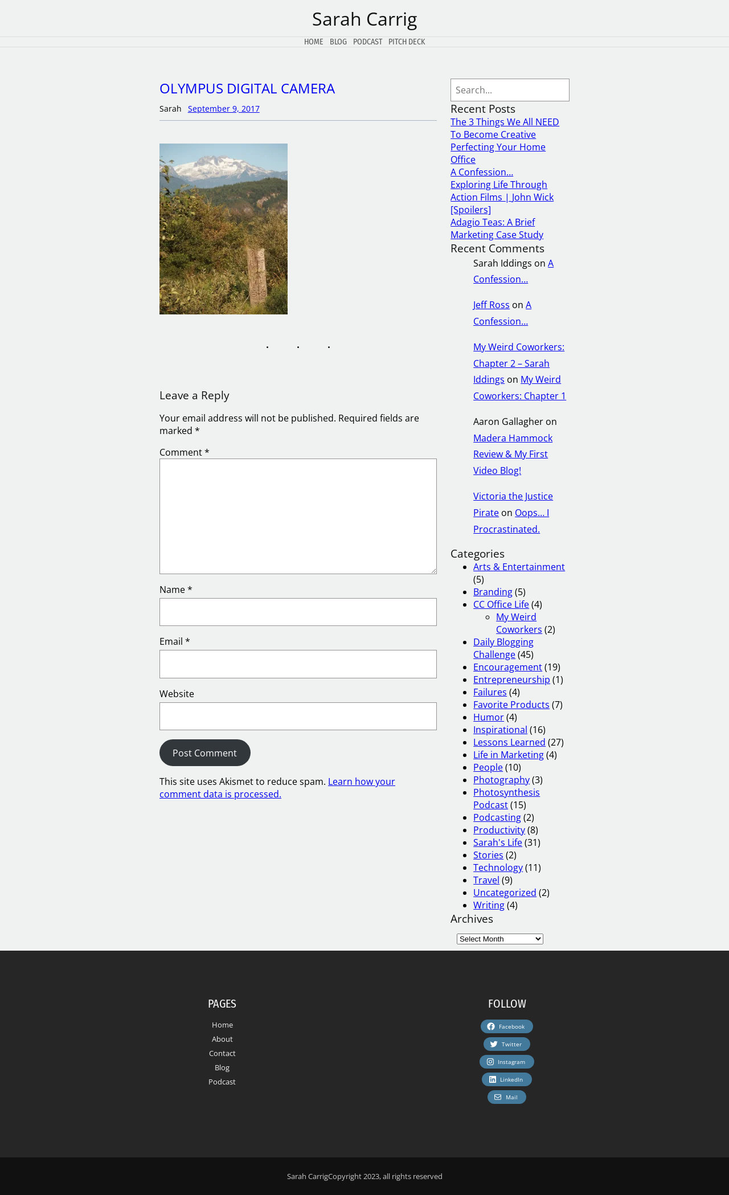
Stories (488, 855)
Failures (490, 692)
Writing (489, 905)
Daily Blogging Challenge (503, 648)
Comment (184, 452)
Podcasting (497, 817)
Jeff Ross (491, 304)
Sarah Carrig (364, 18)
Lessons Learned (509, 742)
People (488, 767)
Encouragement (507, 667)
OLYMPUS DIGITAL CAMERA (247, 88)
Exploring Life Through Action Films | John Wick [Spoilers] (502, 197)
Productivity (499, 830)
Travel (486, 880)
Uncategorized (504, 892)
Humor (488, 717)
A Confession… (481, 172)
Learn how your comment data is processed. (277, 787)
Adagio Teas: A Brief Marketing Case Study (496, 228)
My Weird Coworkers (519, 623)
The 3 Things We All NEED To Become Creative (504, 128)
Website (176, 693)
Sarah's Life (497, 842)
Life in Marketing (508, 754)
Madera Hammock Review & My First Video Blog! (512, 454)
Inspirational (500, 729)
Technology (498, 867)
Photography (501, 780)
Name (176, 589)
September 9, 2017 (224, 108)
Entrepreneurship (511, 679)
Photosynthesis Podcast (506, 798)
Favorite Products (511, 704)
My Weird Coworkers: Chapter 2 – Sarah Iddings (518, 363)
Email (174, 641)
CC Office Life (501, 604)
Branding (493, 592)
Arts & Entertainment (519, 566)
